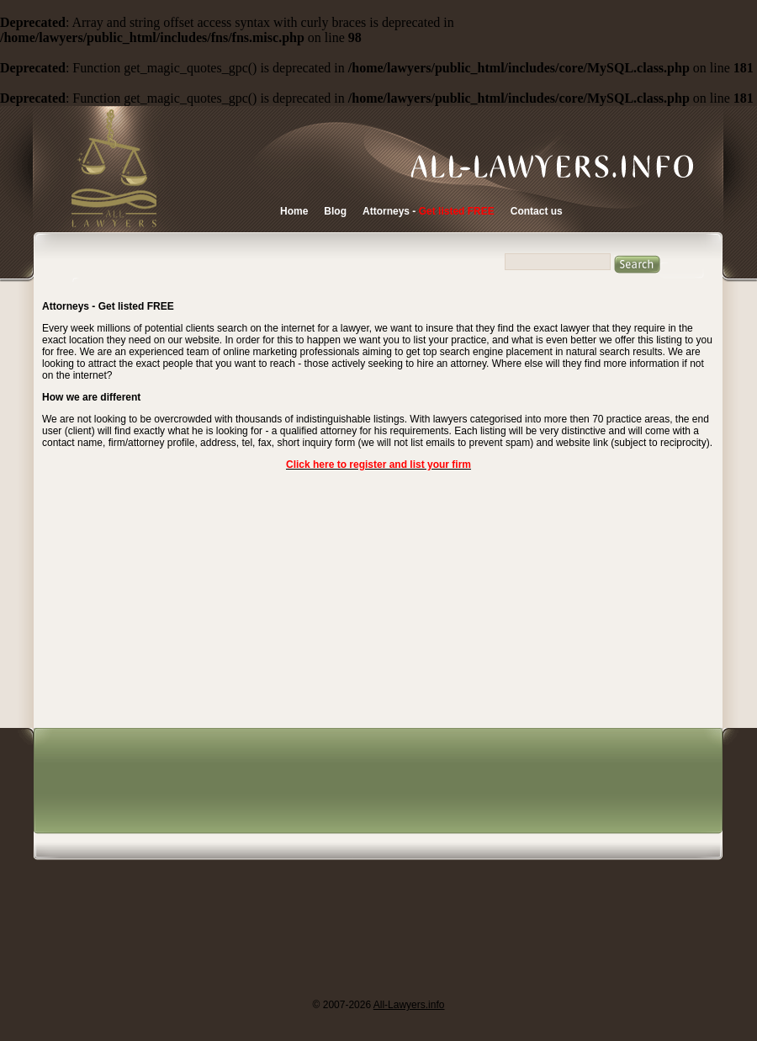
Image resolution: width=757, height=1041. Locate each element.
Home (294, 211)
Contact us (537, 211)
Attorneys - (429, 211)
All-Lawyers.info (409, 1005)
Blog (335, 211)
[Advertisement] (356, 862)
